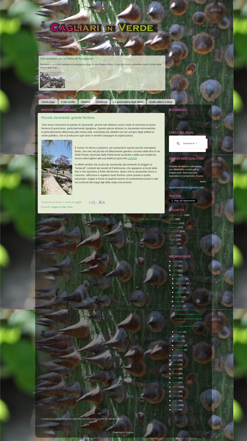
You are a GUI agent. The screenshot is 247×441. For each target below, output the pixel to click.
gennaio (179, 349)
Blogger (130, 432)
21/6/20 (131, 158)
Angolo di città (58, 207)
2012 (175, 400)
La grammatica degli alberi (128, 101)
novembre (180, 283)
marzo (178, 341)
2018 (175, 373)
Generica (173, 223)
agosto (179, 296)
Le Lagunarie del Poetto (187, 326)
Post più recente (53, 219)
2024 (175, 270)
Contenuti (101, 101)
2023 (175, 275)
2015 (175, 387)
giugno (179, 306)
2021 (175, 360)
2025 (175, 265)
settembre (180, 292)
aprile (178, 336)
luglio (178, 301)
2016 (175, 382)
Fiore (70, 207)
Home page (48, 101)
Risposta (173, 247)
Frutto (172, 235)
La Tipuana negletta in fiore (189, 314)
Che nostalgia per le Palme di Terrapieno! (66, 58)
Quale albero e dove (160, 101)
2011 (175, 405)
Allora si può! (181, 310)
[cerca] (190, 144)
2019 (175, 369)
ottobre (179, 288)
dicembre (180, 278)
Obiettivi (85, 101)
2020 (175, 364)
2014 (175, 391)
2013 (175, 396)
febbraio (179, 345)
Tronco (172, 243)
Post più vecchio (149, 219)
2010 (175, 409)
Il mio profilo (68, 101)
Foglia (172, 239)
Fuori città (174, 231)
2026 (175, 261)
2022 (175, 355)
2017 (175, 378)
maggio (179, 331)
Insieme (173, 227)
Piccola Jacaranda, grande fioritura (67, 117)
